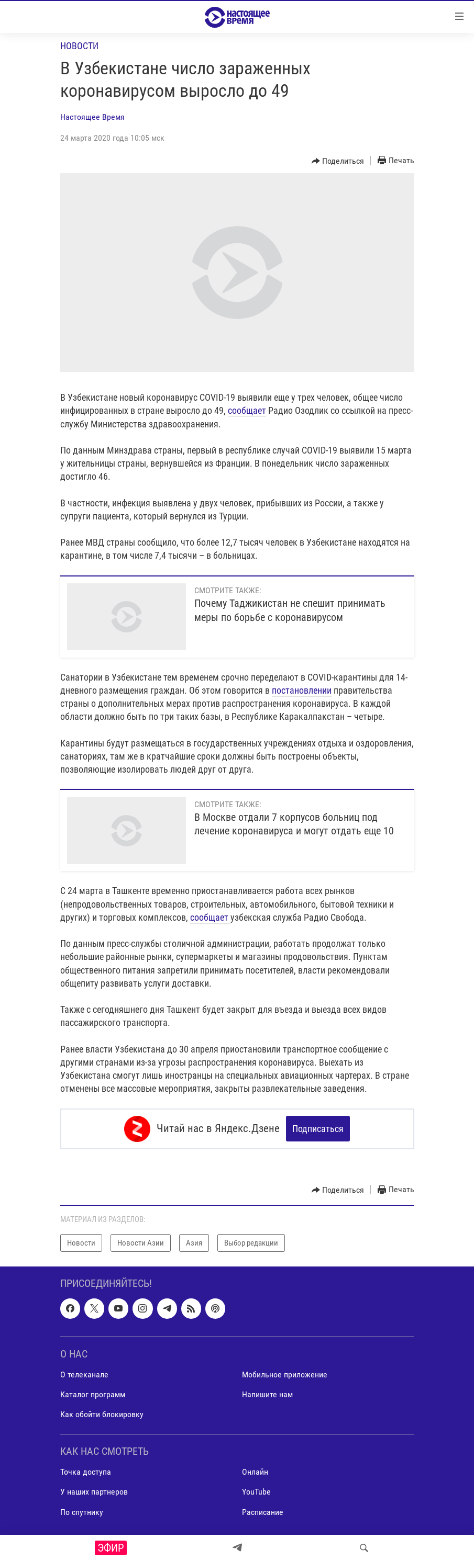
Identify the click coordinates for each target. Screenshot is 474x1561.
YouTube (256, 1492)
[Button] (338, 161)
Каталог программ (92, 1394)
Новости (79, 45)
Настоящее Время (92, 117)
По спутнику (81, 1512)
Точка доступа (85, 1472)
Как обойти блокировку (102, 1414)
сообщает (247, 410)
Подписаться (318, 1128)
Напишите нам (267, 1394)
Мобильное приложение (284, 1374)
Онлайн (255, 1472)
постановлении (302, 690)
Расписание (262, 1512)
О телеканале (84, 1374)
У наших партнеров (94, 1492)
